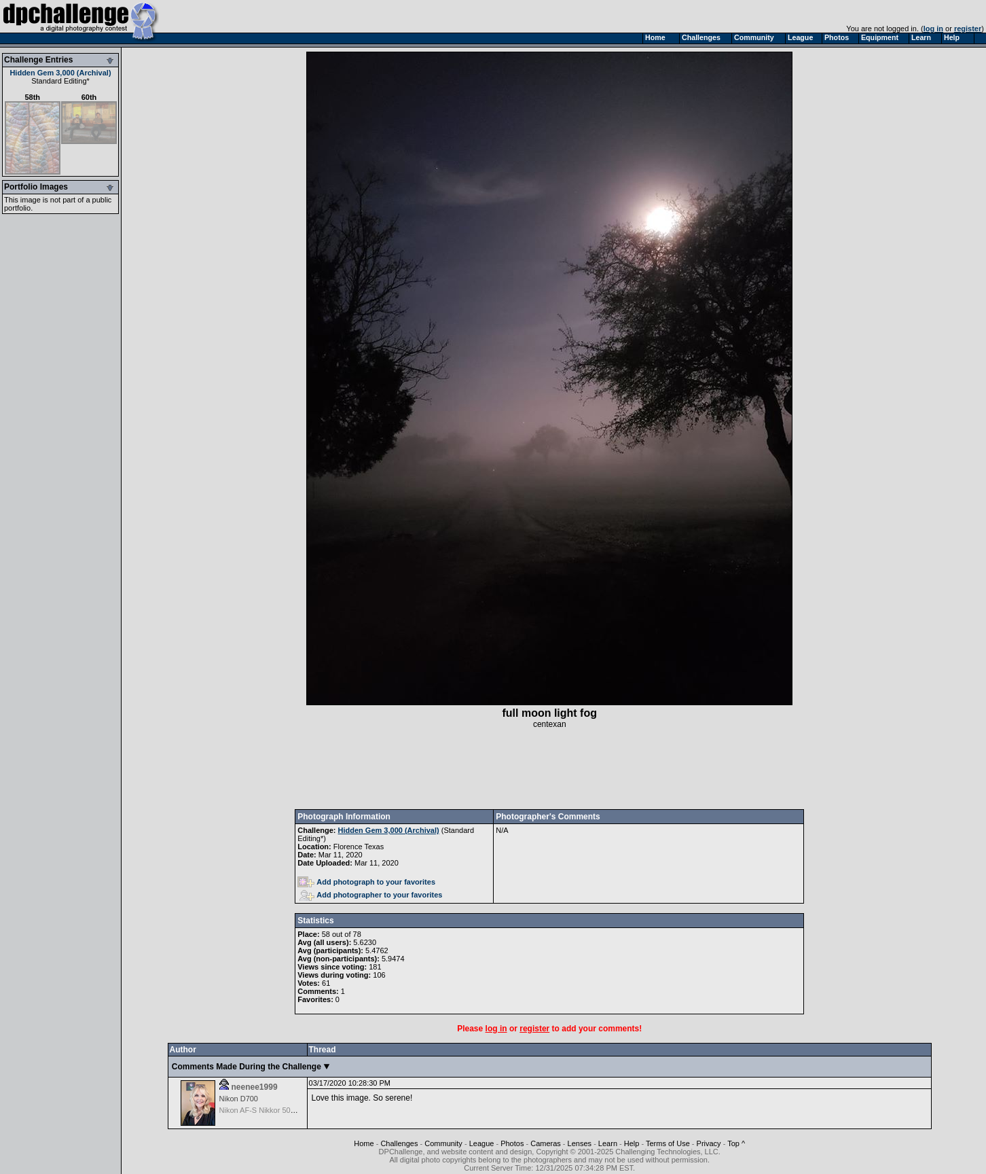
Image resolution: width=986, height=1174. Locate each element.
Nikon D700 (238, 1099)
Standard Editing (58, 81)
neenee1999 (255, 1087)
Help (632, 1143)
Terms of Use (668, 1143)
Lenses (579, 1143)
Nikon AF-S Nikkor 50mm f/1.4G (272, 1110)
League (481, 1143)
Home (363, 1143)
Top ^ (736, 1143)
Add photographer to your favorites (370, 895)
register (967, 28)
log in (933, 28)
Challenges (399, 1143)
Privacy (709, 1143)
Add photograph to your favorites (366, 882)
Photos (512, 1143)
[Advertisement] (549, 769)
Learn (607, 1143)
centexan (549, 724)
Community (443, 1143)
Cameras (545, 1143)
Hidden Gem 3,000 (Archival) (60, 73)
